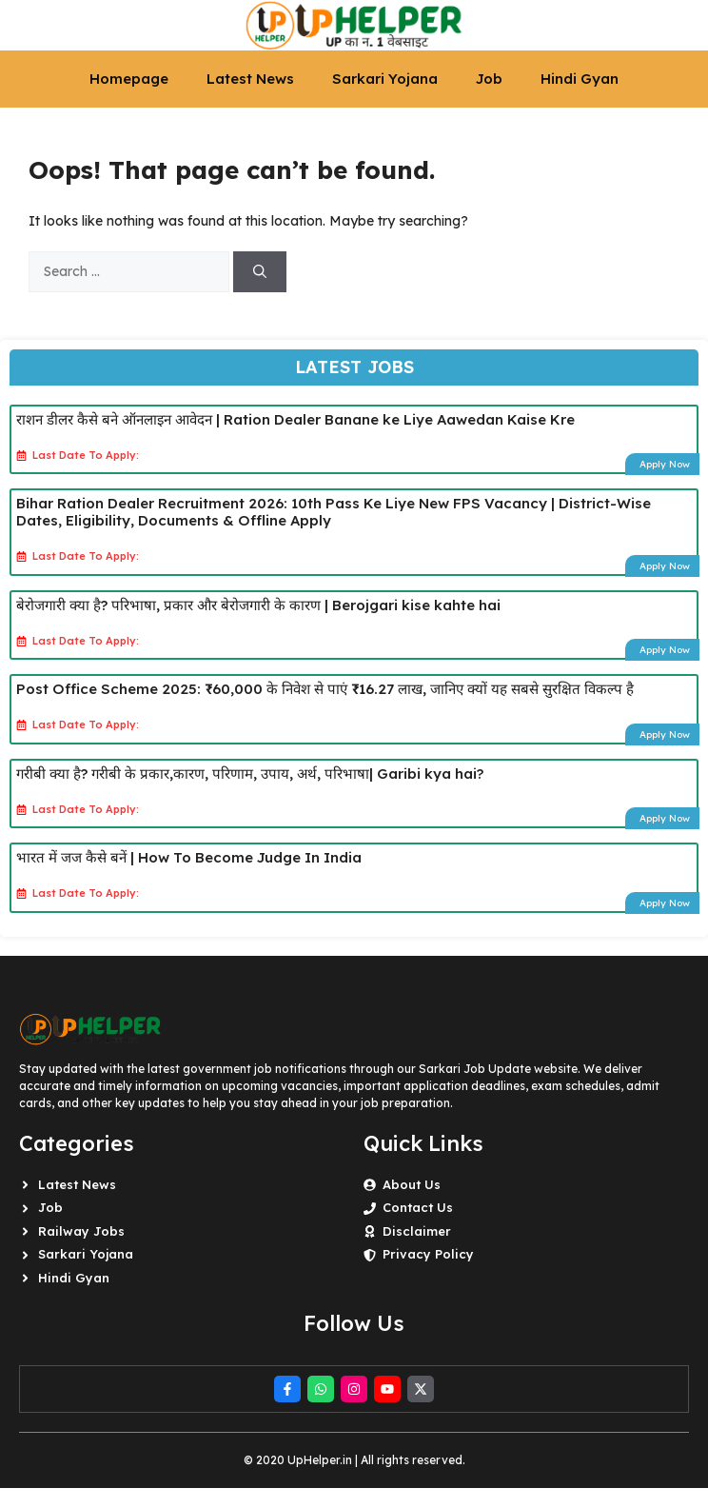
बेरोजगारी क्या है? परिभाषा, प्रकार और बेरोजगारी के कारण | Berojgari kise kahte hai (258, 605)
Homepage (128, 78)
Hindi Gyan (580, 78)
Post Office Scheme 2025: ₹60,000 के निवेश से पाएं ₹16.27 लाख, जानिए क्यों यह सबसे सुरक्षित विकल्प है (325, 689)
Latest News (250, 78)
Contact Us (418, 1207)
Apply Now (664, 464)
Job (489, 78)
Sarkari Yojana (385, 78)
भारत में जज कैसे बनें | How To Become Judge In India (189, 857)
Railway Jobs (81, 1231)
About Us (412, 1184)
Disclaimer (417, 1231)
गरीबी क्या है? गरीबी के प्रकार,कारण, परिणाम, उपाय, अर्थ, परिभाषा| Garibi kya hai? (249, 773)
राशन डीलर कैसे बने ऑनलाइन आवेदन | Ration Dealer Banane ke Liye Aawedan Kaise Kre (295, 419)
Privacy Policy (428, 1253)
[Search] (259, 271)
